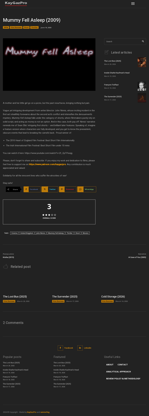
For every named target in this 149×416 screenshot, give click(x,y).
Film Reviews (16, 27)
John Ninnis (40, 233)
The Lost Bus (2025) (112, 61)
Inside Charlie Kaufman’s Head (117, 72)
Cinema (14, 233)
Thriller (34, 27)
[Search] (143, 41)
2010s (6, 27)
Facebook (68, 348)
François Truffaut (111, 84)
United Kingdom (26, 233)
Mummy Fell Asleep (56, 233)
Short (26, 27)
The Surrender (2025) (113, 96)
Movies (85, 233)
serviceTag (44, 412)
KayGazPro (31, 412)
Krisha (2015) (8, 257)
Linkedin (87, 348)
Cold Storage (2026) (113, 297)
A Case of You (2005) (137, 257)
